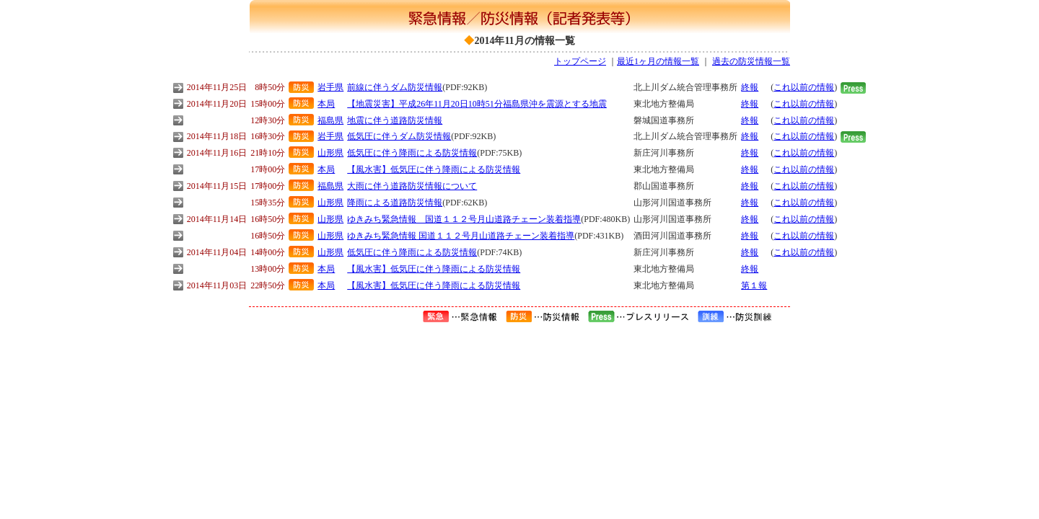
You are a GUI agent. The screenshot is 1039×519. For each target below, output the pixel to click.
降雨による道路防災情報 (394, 203)
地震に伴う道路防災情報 (394, 120)
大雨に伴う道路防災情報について (412, 186)
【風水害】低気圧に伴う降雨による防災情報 (433, 169)
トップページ (580, 61)
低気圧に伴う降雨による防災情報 (412, 153)
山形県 (330, 153)
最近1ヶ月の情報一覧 (658, 61)
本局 (326, 104)
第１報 (754, 285)
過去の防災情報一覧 (751, 61)
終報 (749, 87)
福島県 (330, 120)
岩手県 (330, 87)
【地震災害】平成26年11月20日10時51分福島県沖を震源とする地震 (477, 104)
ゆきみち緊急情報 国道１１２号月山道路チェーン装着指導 (464, 219)
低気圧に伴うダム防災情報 (399, 136)
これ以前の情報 (803, 87)
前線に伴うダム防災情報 (394, 87)
